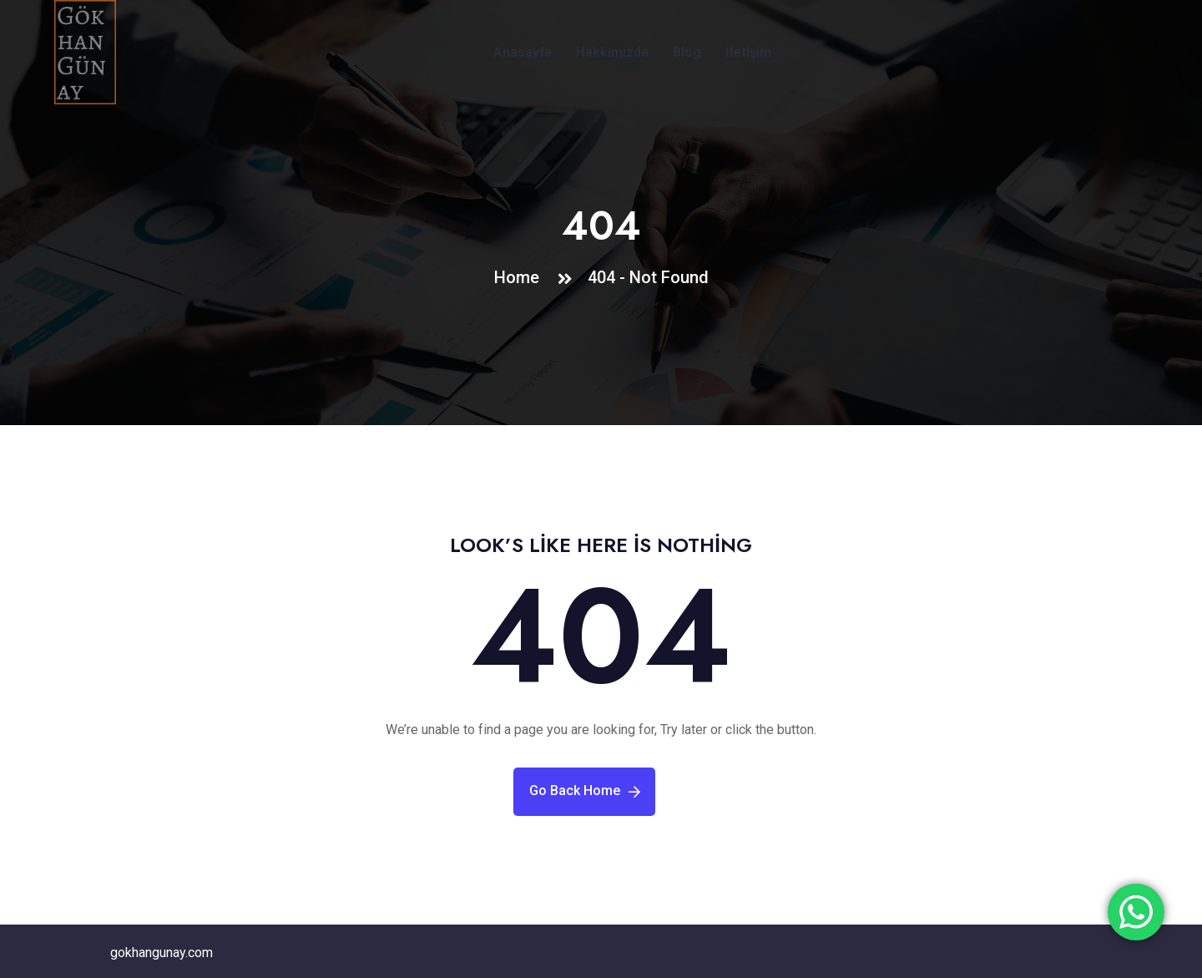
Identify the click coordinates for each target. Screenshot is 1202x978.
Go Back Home (584, 790)
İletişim (748, 52)
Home (521, 277)
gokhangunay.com (161, 952)
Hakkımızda (612, 52)
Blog (687, 52)
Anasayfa (522, 52)
